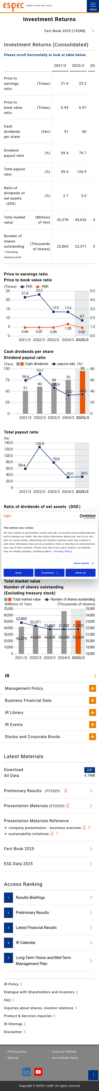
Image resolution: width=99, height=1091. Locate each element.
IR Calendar (26, 942)
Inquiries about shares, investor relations (39, 1008)
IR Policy (11, 984)
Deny (18, 572)
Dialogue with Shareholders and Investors (39, 992)
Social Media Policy (65, 1057)
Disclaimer (13, 1032)
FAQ (7, 1000)
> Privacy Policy (62, 551)
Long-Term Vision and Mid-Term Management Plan (43, 960)
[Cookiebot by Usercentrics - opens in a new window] (81, 516)
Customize (49, 572)
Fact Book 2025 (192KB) (65, 31)
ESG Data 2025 (18, 863)
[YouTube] (38, 1074)
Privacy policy (16, 1051)
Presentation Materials (34, 805)
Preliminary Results (33, 790)
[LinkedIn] (27, 1075)
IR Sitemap (13, 1024)
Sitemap (13, 1057)
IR (7, 675)
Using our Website (64, 1051)
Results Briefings (30, 897)
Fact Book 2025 (19, 848)
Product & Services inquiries (28, 1016)
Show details (81, 563)
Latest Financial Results (36, 927)
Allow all (80, 572)
